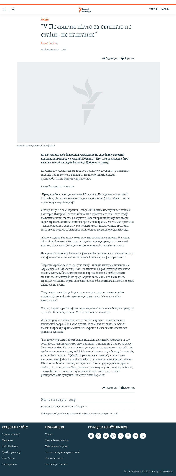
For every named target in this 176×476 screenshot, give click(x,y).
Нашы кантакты (54, 458)
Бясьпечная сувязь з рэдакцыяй (62, 452)
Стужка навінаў (11, 434)
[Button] (109, 58)
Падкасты (7, 440)
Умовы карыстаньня (56, 464)
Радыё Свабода (49, 43)
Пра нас (49, 434)
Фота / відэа (8, 458)
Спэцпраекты (9, 464)
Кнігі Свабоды (10, 446)
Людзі (45, 19)
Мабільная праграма (56, 446)
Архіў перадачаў (11, 452)
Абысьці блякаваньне (57, 440)
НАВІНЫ (165, 9)
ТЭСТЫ (153, 9)
